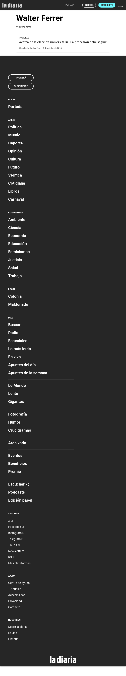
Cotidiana (16, 183)
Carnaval (16, 199)
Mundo (14, 135)
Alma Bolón (24, 48)
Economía (17, 235)
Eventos (15, 455)
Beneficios (17, 463)
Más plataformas (19, 563)
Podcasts (16, 492)
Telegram (15, 539)
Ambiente (16, 219)
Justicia (15, 260)
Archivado (17, 443)
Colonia (15, 296)
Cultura (14, 159)
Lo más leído (19, 349)
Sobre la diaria (17, 626)
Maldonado (18, 304)
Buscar (14, 324)
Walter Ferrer (36, 48)
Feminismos (19, 251)
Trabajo (15, 276)
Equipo (12, 633)
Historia (13, 639)
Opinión (15, 151)
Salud (13, 268)
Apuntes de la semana (27, 373)
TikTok (14, 545)
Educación (17, 243)
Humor (14, 422)
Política (15, 127)
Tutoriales (14, 589)
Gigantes (16, 401)
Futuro (14, 167)
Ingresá (89, 5)
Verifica (15, 175)
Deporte (15, 143)
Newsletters (16, 551)
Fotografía (17, 414)
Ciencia (14, 227)
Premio (14, 471)
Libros (13, 191)
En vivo (14, 357)
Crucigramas (19, 430)
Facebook (16, 526)
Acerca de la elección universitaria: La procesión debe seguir (62, 42)
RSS (11, 557)
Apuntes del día (22, 365)
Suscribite (107, 5)
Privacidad (15, 601)
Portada (15, 106)
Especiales (17, 340)
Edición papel (20, 500)
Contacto (14, 607)
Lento (13, 393)
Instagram (16, 533)
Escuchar (18, 484)
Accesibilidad (16, 595)
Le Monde (17, 385)
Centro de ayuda (19, 583)
